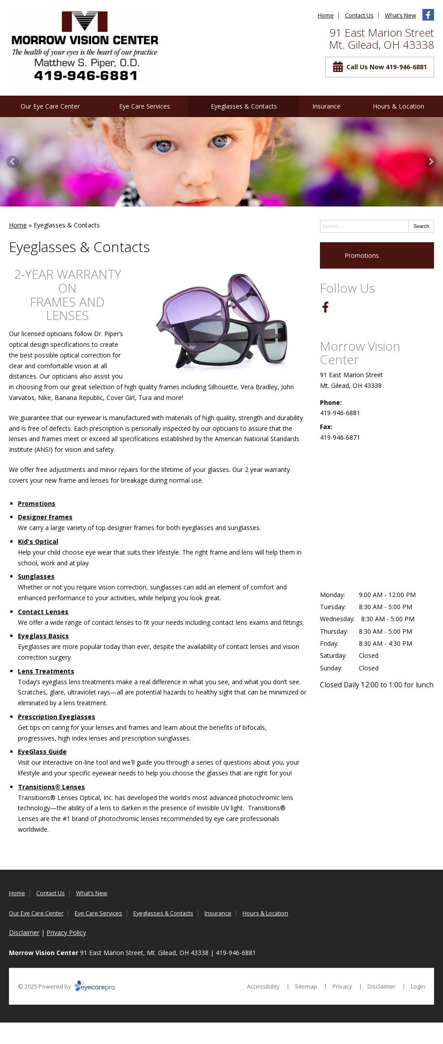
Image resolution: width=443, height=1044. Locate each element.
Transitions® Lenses (51, 787)
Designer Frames (45, 517)
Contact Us (359, 15)
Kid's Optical (38, 541)
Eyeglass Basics (43, 635)
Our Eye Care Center (50, 106)
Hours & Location (398, 106)
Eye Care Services (144, 106)
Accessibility (263, 986)
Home (326, 15)
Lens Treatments (46, 671)
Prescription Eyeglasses (56, 716)
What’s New (400, 15)
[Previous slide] (12, 162)
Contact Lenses (43, 611)
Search (421, 226)
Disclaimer (24, 932)
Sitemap (306, 986)
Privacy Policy (66, 932)
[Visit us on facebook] (428, 15)
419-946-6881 (340, 412)
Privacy (342, 986)
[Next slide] (430, 162)
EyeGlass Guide (42, 751)
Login (418, 986)
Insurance (326, 106)
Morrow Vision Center (360, 352)
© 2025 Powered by (66, 986)
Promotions (36, 503)
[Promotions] (377, 255)
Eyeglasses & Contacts (244, 106)
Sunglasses (36, 576)
